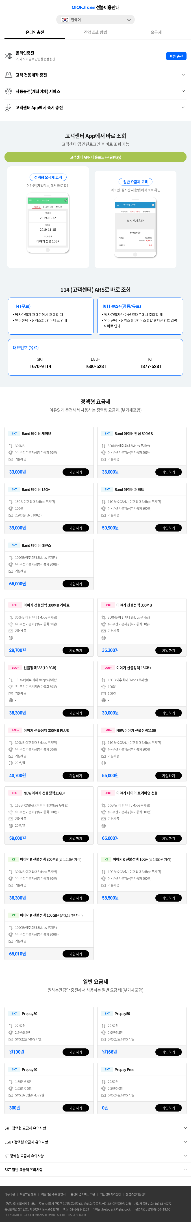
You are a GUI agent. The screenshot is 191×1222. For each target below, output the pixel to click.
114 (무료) (21, 306)
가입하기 (75, 472)
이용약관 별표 (28, 1194)
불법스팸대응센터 (136, 1194)
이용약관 (9, 1194)
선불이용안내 (107, 7)
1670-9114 (40, 366)
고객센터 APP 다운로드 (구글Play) (95, 157)
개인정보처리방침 (110, 1194)
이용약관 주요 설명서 (53, 1194)
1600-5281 (95, 366)
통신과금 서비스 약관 (83, 1194)
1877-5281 (150, 366)
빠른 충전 (176, 56)
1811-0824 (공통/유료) (121, 306)
